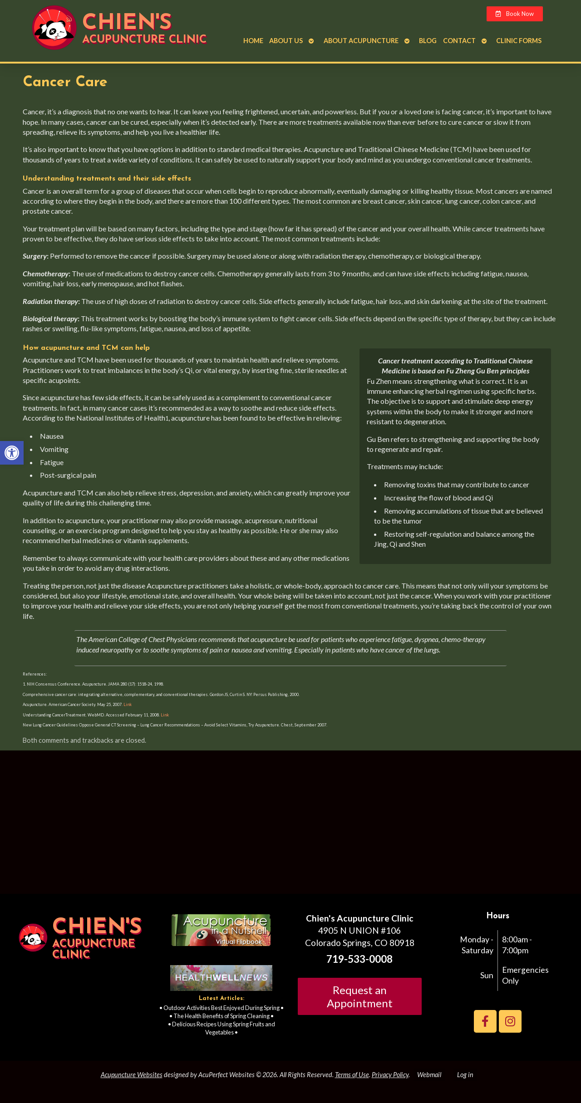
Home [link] (253, 40)
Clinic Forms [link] (519, 40)
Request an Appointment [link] (360, 996)
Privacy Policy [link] (390, 1074)
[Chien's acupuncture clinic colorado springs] (290, 826)
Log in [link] (465, 1074)
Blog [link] (428, 40)
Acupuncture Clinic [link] (144, 39)
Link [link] (127, 704)
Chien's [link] (127, 23)
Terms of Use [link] (352, 1074)
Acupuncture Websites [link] (131, 1074)
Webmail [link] (429, 1074)
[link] (12, 453)
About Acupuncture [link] (361, 40)
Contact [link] (459, 40)
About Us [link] (286, 40)
